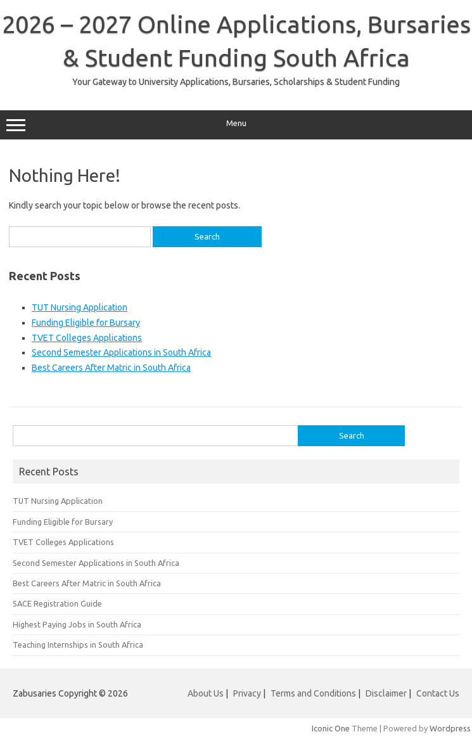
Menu (236, 125)
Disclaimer (386, 693)
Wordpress (450, 728)
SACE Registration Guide (57, 603)
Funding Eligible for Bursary (86, 323)
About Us (206, 693)
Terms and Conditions (313, 693)
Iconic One (331, 728)
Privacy (248, 693)
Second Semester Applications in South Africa (121, 352)
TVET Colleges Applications (87, 338)
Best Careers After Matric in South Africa (111, 368)
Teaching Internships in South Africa (78, 644)
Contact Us (437, 693)
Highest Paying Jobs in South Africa (77, 624)
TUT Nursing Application (79, 307)
